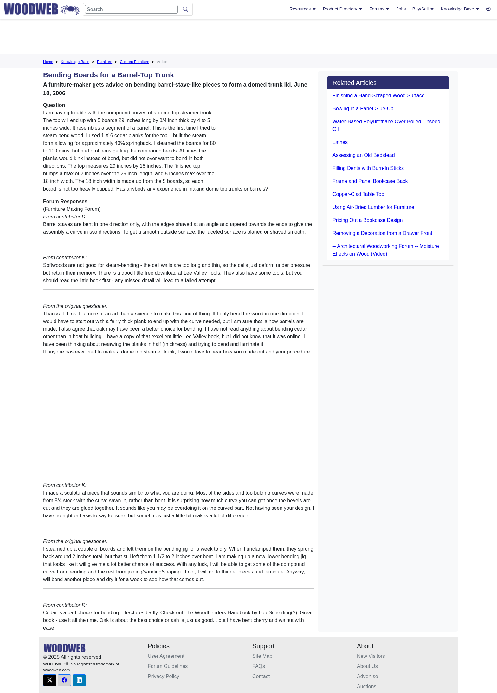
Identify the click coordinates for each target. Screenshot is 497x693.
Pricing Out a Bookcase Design (367, 220)
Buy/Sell (423, 8)
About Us (367, 666)
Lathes (340, 142)
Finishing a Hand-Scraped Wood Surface (378, 95)
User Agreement (166, 656)
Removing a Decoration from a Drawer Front (382, 233)
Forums (379, 8)
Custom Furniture (134, 62)
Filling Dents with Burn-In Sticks (368, 168)
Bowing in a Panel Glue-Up (362, 108)
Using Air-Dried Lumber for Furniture (373, 207)
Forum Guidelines (168, 666)
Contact (261, 676)
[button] (49, 680)
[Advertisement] (248, 37)
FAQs (258, 666)
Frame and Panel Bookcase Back (370, 181)
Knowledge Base (460, 8)
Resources (302, 8)
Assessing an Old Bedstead (363, 155)
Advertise (367, 676)
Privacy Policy (163, 676)
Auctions (366, 686)
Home (48, 62)
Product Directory (343, 8)
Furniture (104, 62)
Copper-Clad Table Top (358, 194)
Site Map (262, 656)
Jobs (401, 8)
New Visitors (371, 656)
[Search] (131, 9)
